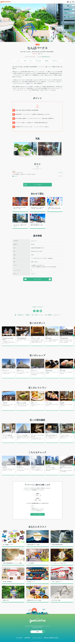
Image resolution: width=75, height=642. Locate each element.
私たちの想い (19, 638)
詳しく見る (61, 172)
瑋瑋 (14, 171)
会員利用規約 (27, 638)
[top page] (15, 314)
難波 (16, 66)
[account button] (70, 2)
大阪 (32, 314)
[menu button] (73, 1)
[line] (41, 311)
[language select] (67, 2)
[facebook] (34, 311)
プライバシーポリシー (37, 638)
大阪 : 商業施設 (48, 314)
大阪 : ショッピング (39, 314)
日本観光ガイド (21, 314)
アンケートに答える (37, 514)
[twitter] (37, 311)
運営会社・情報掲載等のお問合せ (51, 638)
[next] (73, 335)
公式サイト (33, 273)
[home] (5, 2)
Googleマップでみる (37, 306)
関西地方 (28, 314)
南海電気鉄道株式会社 (46, 56)
